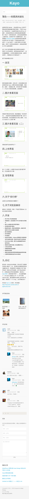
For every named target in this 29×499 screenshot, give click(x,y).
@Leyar (14, 356)
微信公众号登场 (6, 478)
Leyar (8, 328)
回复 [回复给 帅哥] (18, 392)
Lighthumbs (9, 22)
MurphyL (9, 371)
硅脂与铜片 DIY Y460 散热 (9, 475)
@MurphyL (15, 382)
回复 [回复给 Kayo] (23, 354)
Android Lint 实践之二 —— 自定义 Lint (12, 481)
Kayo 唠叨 (5, 274)
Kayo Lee (8, 283)
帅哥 (8, 390)
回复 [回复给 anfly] (18, 400)
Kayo (13, 353)
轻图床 (16, 22)
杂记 (24, 20)
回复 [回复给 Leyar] (18, 330)
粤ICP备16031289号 (7, 493)
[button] (3, 454)
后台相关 (20, 20)
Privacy (4, 490)
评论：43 (21, 22)
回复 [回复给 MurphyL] (18, 373)
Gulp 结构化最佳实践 (7, 473)
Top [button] (8, 491)
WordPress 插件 (10, 38)
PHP (13, 22)
